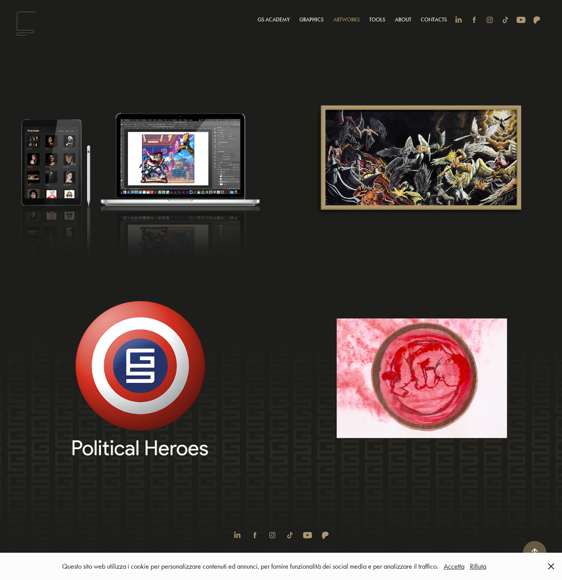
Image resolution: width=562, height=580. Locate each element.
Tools (377, 19)
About (403, 19)
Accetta (454, 566)
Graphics (311, 19)
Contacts (434, 19)
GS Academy (274, 19)
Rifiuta (478, 566)
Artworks (346, 19)
